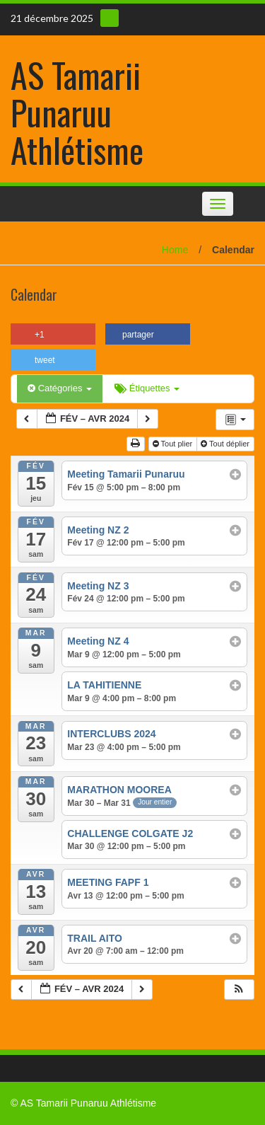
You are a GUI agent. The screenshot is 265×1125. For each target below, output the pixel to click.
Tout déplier (226, 443)
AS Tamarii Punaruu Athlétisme (77, 112)
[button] (239, 989)
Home (175, 249)
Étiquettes (146, 388)
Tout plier (174, 443)
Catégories (60, 388)
